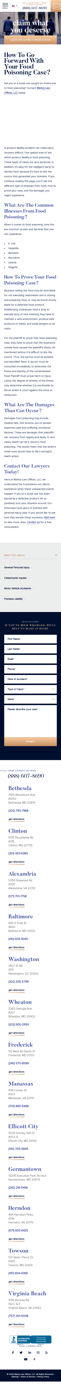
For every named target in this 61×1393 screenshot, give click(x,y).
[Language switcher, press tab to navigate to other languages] (14, 6)
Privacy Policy (43, 1377)
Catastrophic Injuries (15, 577)
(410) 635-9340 (18, 939)
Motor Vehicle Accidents (17, 588)
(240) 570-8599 (18, 1063)
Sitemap (15, 1377)
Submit (30, 741)
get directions (16, 819)
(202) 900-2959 (18, 1024)
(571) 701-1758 (17, 896)
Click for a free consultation (30, 40)
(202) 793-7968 (18, 811)
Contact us (33, 522)
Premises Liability (13, 598)
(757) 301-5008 (18, 1316)
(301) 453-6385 (18, 853)
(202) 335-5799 (18, 982)
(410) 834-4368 (18, 1273)
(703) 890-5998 (18, 1106)
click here (49, 517)
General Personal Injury (16, 567)
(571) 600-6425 (18, 1230)
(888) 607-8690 (34, 8)
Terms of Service (28, 1377)
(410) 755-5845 (18, 1149)
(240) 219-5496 (18, 1188)
